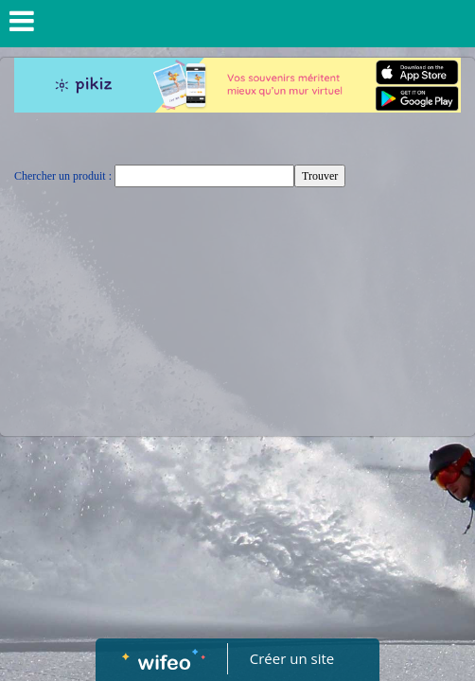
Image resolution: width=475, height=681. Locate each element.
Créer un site (292, 658)
